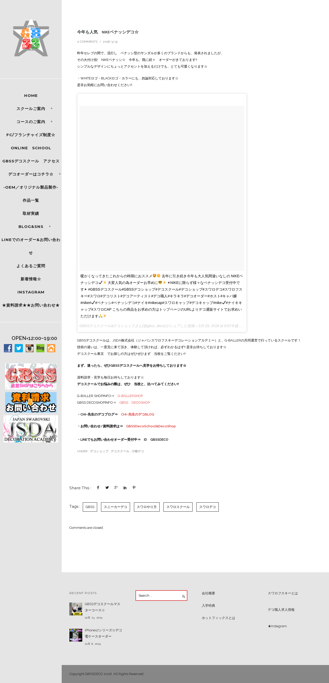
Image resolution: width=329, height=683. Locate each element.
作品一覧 (31, 200)
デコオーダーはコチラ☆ (30, 174)
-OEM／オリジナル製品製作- (30, 187)
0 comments (87, 41)
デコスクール (120, 451)
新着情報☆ (31, 278)
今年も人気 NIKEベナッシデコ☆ (108, 31)
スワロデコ (207, 507)
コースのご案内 (30, 121)
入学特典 (208, 605)
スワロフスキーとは (283, 593)
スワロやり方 (147, 507)
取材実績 (31, 213)
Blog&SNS (31, 226)
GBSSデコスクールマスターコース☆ (102, 607)
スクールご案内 (30, 108)
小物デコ (138, 451)
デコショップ (98, 451)
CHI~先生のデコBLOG (137, 414)
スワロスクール (178, 507)
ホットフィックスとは (218, 618)
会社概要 (208, 593)
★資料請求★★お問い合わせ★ (31, 305)
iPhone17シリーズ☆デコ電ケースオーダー (103, 633)
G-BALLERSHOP (130, 396)
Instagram (30, 292)
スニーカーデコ (115, 507)
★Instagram (277, 626)
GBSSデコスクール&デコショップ (107, 326)
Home (31, 95)
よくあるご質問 (30, 265)
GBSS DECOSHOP (135, 402)
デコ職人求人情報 (281, 610)
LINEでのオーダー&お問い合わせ (31, 246)
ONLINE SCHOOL (31, 147)
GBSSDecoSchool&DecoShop (151, 426)
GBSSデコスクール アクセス (31, 161)
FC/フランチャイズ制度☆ (30, 134)
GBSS (90, 507)
